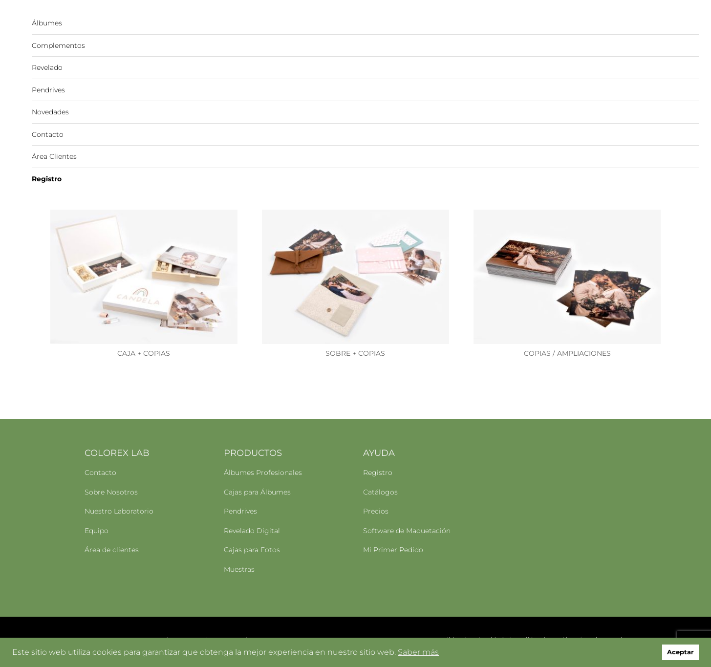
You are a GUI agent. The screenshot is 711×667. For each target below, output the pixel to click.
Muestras (239, 568)
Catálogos (380, 491)
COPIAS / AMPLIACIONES (567, 352)
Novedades (50, 112)
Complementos (58, 45)
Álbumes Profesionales (263, 471)
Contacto (48, 134)
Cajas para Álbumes (257, 491)
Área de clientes (112, 548)
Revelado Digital (252, 529)
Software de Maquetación (407, 529)
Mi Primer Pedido (393, 548)
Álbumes (47, 23)
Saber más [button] (418, 652)
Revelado (47, 67)
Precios (375, 510)
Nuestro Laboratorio (119, 510)
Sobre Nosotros (111, 491)
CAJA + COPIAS (143, 352)
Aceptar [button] (680, 652)
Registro (47, 178)
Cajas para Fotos (252, 548)
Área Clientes (54, 156)
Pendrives (48, 90)
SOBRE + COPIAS (355, 352)
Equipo (96, 529)
